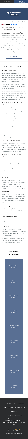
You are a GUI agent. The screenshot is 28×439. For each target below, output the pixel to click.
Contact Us (14, 411)
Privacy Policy (21, 403)
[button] (14, 57)
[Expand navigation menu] (26, 5)
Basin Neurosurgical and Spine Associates (10, 21)
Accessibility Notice (20, 407)
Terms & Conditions (8, 407)
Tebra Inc (14, 403)
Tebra (20, 433)
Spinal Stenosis (19, 23)
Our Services (11, 23)
